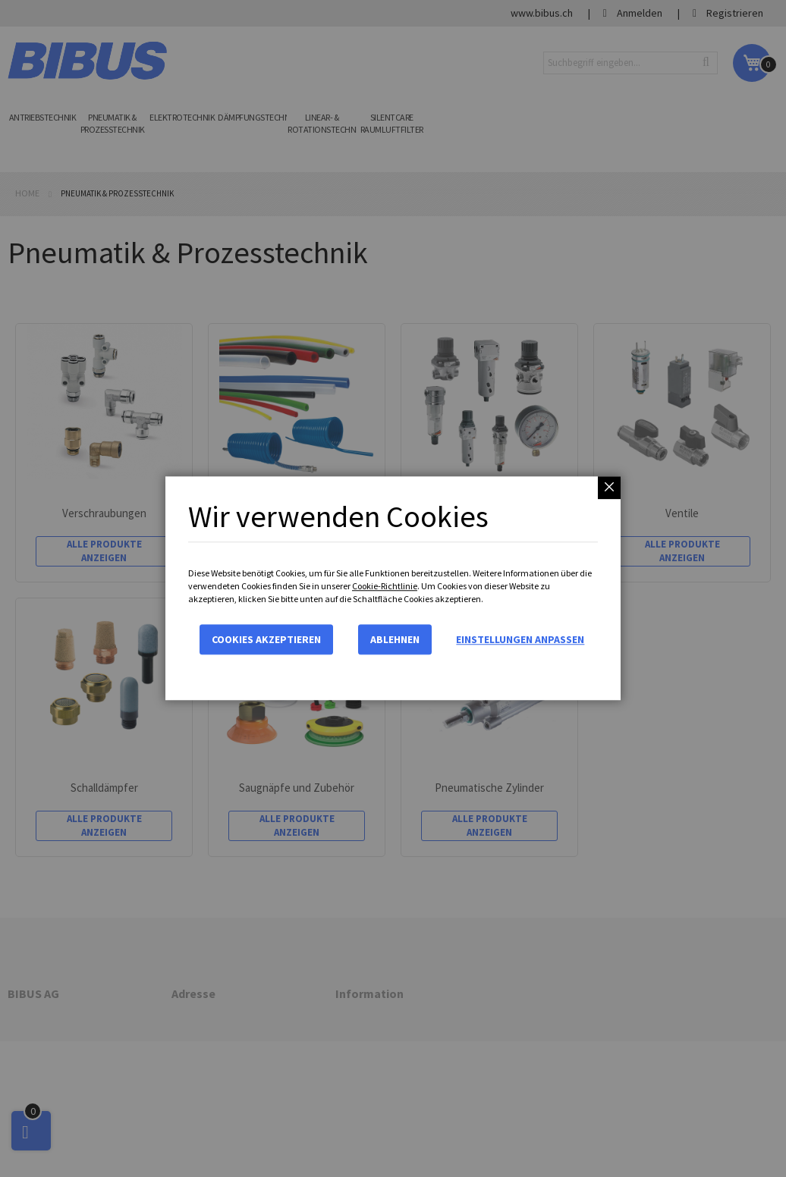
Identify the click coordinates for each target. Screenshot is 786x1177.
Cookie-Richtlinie (384, 586)
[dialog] (393, 588)
